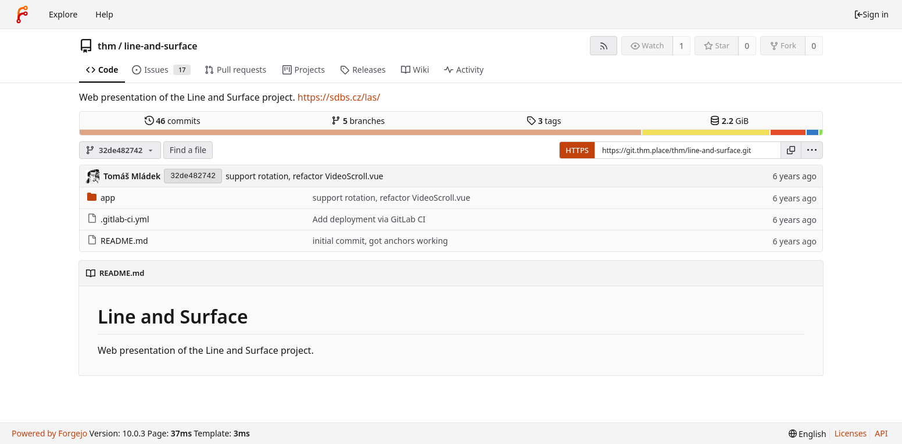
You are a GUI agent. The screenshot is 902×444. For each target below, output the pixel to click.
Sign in (871, 14)
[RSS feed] (603, 45)
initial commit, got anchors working (380, 240)
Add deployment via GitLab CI (369, 219)
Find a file (188, 149)
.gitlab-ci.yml (118, 219)
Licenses (851, 433)
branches (358, 120)
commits (173, 120)
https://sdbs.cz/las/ (339, 97)
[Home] (22, 14)
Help (104, 14)
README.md (117, 240)
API (881, 433)
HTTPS (577, 150)
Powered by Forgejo (49, 433)
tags (544, 120)
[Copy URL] (791, 150)
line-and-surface (160, 46)
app (101, 197)
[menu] (812, 150)
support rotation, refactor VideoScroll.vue (304, 176)
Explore (63, 14)
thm (107, 46)
